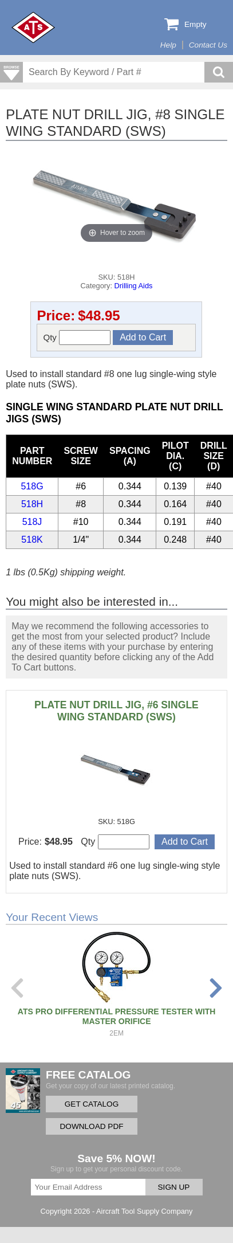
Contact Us (208, 45)
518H (32, 504)
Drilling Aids (133, 285)
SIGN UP (174, 1187)
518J (32, 522)
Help (168, 45)
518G (32, 486)
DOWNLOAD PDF (91, 1126)
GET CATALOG (92, 1104)
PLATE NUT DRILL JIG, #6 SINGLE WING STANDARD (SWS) (116, 711)
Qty (76, 337)
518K (31, 539)
